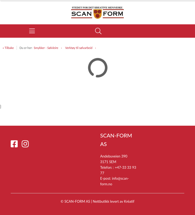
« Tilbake (8, 47)
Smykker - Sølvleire (46, 47)
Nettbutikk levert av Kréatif (113, 201)
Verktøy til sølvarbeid (78, 47)
